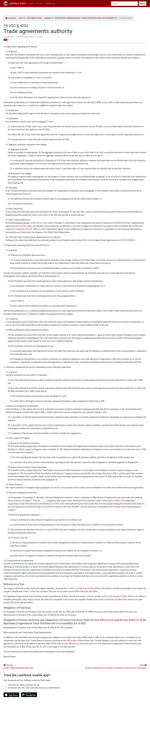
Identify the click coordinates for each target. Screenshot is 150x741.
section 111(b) (81, 240)
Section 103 (38, 599)
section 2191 (31, 335)
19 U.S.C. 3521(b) (128, 240)
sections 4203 (85, 325)
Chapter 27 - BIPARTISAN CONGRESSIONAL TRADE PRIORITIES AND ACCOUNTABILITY (80, 18)
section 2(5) (11, 229)
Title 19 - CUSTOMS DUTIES (30, 18)
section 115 (120, 223)
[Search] (124, 3)
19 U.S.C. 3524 (25, 226)
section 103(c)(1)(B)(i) (111, 500)
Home (31, 3)
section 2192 (53, 529)
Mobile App (50, 3)
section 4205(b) (30, 375)
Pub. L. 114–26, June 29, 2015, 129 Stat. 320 (88, 588)
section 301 (65, 640)
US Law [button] (39, 3)
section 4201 (19, 325)
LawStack (10, 18)
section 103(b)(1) (90, 643)
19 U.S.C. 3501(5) (32, 229)
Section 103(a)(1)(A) (102, 620)
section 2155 (108, 446)
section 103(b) (48, 507)
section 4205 (42, 215)
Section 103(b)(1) (129, 620)
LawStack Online (15, 3)
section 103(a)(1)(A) (70, 643)
